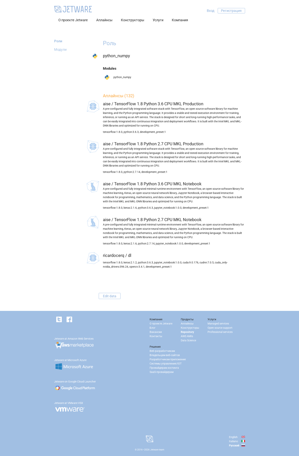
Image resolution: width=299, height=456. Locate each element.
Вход (210, 11)
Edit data (109, 296)
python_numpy (122, 77)
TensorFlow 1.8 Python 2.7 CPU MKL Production (158, 143)
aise (107, 103)
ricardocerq (113, 255)
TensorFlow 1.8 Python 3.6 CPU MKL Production (158, 103)
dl (129, 255)
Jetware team (157, 449)
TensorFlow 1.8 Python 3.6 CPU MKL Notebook (157, 183)
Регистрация (231, 11)
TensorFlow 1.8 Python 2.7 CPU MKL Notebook (157, 219)
